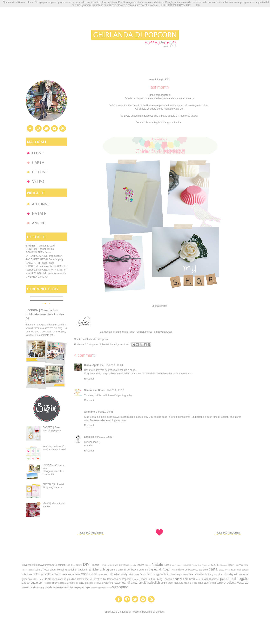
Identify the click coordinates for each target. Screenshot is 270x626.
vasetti (26, 587)
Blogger (160, 611)
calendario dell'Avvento (185, 569)
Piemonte (186, 565)
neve (198, 579)
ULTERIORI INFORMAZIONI (175, 5)
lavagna (136, 579)
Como (79, 565)
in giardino (70, 579)
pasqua (62, 583)
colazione (27, 574)
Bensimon (60, 565)
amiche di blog (99, 569)
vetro (34, 587)
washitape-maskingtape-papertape (67, 587)
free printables (197, 574)
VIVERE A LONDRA (37, 276)
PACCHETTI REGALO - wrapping (44, 259)
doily (124, 574)
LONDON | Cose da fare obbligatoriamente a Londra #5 (54, 470)
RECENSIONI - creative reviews (48, 273)
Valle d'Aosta (41, 569)
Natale (157, 564)
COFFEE (70, 565)
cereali (245, 569)
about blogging (58, 569)
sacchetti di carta (125, 582)
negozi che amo (184, 579)
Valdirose (243, 565)
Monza (148, 565)
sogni (164, 582)
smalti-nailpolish (149, 582)
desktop (115, 574)
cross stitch (103, 574)
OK (198, 5)
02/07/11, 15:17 (115, 390)
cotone (56, 574)
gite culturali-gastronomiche (233, 574)
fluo (168, 574)
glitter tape (38, 579)
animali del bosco (128, 569)
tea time (188, 583)
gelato (214, 574)
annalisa (89, 436)
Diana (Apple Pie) (94, 365)
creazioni (123, 344)
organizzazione (210, 579)
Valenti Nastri (28, 570)
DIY (86, 564)
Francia (95, 565)
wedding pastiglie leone (101, 588)
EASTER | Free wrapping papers (52, 429)
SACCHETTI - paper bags (40, 263)
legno (144, 579)
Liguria (133, 565)
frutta (208, 574)
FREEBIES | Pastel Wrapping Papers (53, 486)
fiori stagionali (156, 574)
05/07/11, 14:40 (103, 436)
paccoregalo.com (33, 582)
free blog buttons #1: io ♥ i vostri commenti (54, 448)
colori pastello (42, 574)
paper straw (51, 583)
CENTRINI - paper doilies (40, 249)
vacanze (242, 582)
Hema (103, 565)
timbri (213, 582)
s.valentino (107, 582)
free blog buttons (179, 574)
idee (48, 579)
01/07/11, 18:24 (114, 365)
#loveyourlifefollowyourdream (38, 565)
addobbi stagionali (78, 569)
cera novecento (233, 569)
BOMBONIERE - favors (39, 252)
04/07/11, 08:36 (104, 411)
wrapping (120, 587)
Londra (140, 565)
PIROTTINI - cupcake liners (41, 266)
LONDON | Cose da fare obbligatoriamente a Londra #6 (45, 314)
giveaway (27, 579)
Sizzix (215, 564)
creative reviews (71, 574)
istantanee (83, 579)
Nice (166, 565)
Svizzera (223, 565)
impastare (57, 579)
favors (143, 574)
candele (203, 569)
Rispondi (89, 378)
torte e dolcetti (226, 582)
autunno (143, 569)
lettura (152, 579)
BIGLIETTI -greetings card (40, 245)
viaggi (41, 587)
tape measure (175, 582)
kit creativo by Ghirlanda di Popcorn (110, 579)
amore (113, 569)
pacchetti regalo (234, 578)
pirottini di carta (75, 582)
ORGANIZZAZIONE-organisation (44, 256)
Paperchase (175, 565)
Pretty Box (196, 565)
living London (164, 579)
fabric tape (133, 574)
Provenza (206, 565)
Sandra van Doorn (94, 390)
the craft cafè (201, 582)
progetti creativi (93, 583)
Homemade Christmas (118, 565)
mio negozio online (198, 105)
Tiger (231, 565)
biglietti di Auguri (108, 344)
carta (213, 569)
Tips (236, 565)
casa (221, 569)
